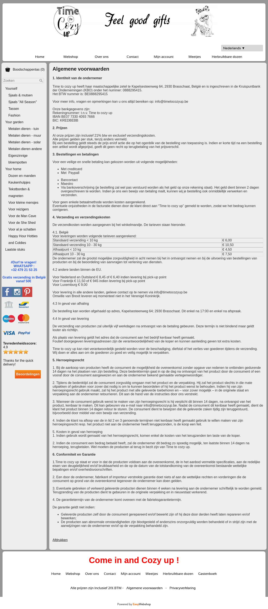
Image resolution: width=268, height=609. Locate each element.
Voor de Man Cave (22, 216)
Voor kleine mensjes (23, 202)
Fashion (14, 115)
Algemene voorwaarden (144, 588)
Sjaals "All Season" (22, 102)
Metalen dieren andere (25, 149)
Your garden (14, 122)
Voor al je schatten (22, 229)
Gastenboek (207, 573)
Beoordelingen (28, 374)
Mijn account (163, 56)
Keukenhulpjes (19, 182)
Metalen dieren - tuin (23, 129)
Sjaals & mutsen (20, 95)
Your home (13, 169)
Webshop (70, 56)
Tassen (13, 108)
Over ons (102, 56)
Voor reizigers (18, 209)
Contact (133, 56)
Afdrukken (60, 540)
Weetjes (194, 56)
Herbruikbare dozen (227, 56)
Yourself (11, 88)
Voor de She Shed (22, 222)
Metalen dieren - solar (24, 142)
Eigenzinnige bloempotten (18, 159)
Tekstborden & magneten (19, 192)
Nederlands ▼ (234, 48)
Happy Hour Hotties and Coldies (23, 239)
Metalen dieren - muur (24, 135)
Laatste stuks (15, 249)
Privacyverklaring (183, 588)
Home (39, 56)
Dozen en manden (22, 176)
